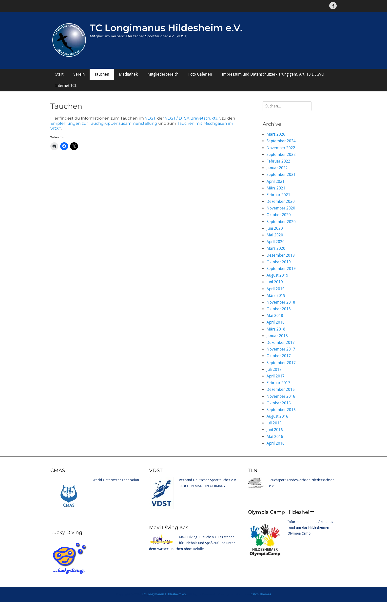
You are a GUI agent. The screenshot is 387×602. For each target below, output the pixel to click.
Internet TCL (66, 85)
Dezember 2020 (281, 201)
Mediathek (128, 74)
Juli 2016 (274, 423)
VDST (150, 118)
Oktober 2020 (279, 214)
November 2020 (281, 208)
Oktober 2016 (279, 403)
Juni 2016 (275, 429)
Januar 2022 (277, 168)
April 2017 (276, 376)
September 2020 (281, 221)
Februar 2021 (278, 194)
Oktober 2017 (279, 355)
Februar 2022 (278, 161)
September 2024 (281, 141)
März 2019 (276, 295)
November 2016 (281, 396)
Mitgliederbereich (163, 74)
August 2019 (277, 275)
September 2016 (281, 409)
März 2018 (276, 329)
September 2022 (281, 154)
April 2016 (276, 443)
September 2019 (281, 268)
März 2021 (276, 188)
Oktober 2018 (279, 309)
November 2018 (281, 302)
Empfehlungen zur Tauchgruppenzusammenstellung (103, 123)
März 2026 (276, 134)
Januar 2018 (277, 335)
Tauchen (102, 74)
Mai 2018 (275, 315)
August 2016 (277, 416)
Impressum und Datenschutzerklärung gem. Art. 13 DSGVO (273, 74)
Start (59, 74)
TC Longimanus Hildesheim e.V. (166, 28)
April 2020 (276, 241)
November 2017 (281, 349)
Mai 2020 (275, 235)
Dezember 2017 (281, 342)
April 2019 (276, 289)
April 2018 (276, 322)
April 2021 (276, 181)
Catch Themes (261, 594)
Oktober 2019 (279, 262)
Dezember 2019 (281, 255)
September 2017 (281, 362)
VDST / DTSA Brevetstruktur (192, 118)
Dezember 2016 (281, 389)
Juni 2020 (275, 228)
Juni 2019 (275, 282)
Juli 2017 (274, 369)
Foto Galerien (200, 74)
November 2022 (281, 147)
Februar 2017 (278, 382)
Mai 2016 (275, 436)
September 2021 (281, 174)
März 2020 (276, 248)
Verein (79, 74)
